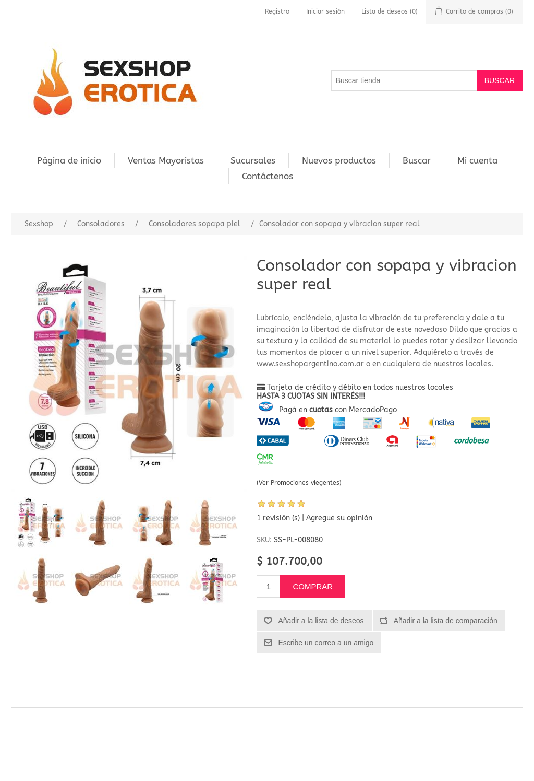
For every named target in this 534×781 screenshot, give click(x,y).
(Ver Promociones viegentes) (299, 482)
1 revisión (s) (278, 518)
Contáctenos (267, 176)
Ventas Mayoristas (166, 160)
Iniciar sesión (325, 11)
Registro (277, 11)
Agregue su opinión (339, 518)
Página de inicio (69, 160)
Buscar (417, 160)
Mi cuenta (477, 160)
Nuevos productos (339, 160)
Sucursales (252, 160)
